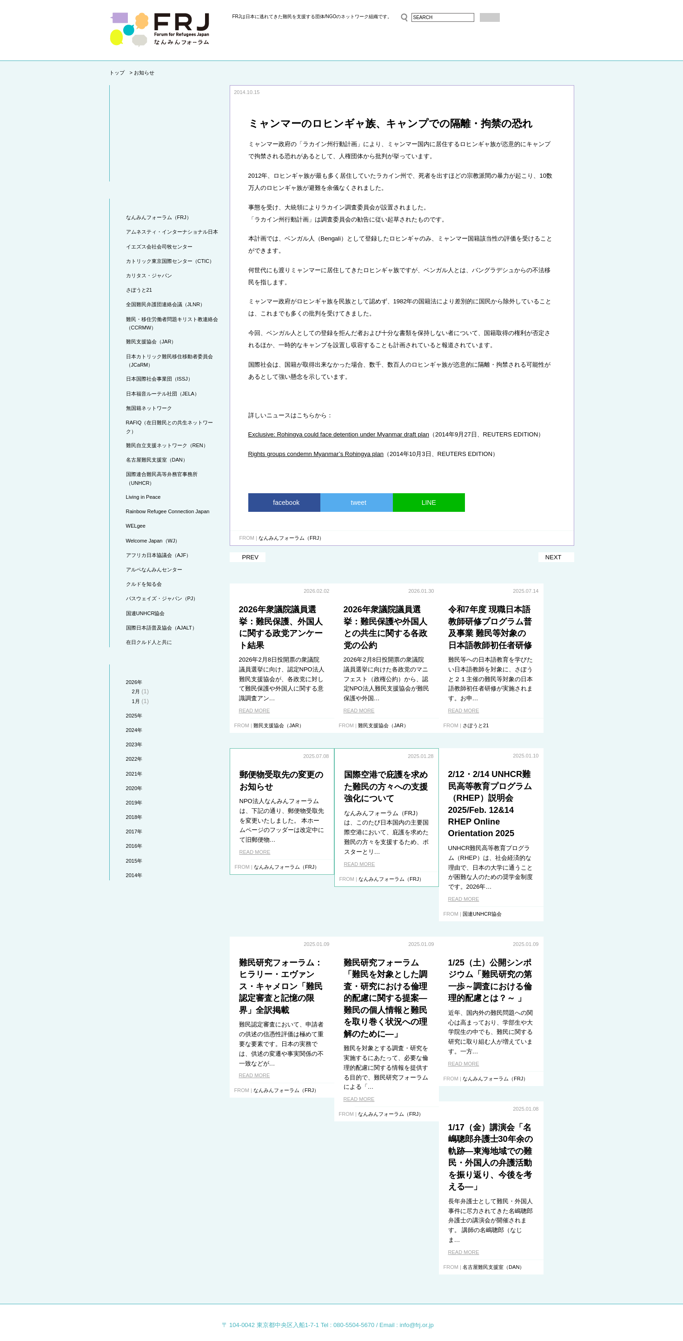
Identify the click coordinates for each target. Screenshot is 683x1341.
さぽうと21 (139, 290)
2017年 (134, 831)
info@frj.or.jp (416, 1290)
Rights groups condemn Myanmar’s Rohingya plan (316, 453)
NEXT (553, 557)
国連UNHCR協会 (145, 613)
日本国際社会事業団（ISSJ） (159, 379)
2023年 (134, 744)
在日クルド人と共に (149, 642)
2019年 (134, 802)
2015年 (134, 861)
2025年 (134, 715)
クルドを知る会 (144, 584)
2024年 (134, 730)
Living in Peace (143, 497)
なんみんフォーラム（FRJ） (159, 217)
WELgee (136, 526)
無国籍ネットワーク (149, 408)
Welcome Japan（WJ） (153, 540)
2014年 (134, 875)
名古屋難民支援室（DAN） (157, 460)
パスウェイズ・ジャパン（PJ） (162, 598)
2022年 (134, 759)
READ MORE (254, 710)
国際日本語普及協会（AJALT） (161, 627)
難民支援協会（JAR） (151, 341)
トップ (117, 72)
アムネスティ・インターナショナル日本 (172, 232)
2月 (136, 691)
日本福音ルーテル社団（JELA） (162, 393)
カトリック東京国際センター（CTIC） (170, 261)
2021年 (134, 774)
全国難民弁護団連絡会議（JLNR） (166, 304)
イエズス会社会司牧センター (159, 246)
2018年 (134, 817)
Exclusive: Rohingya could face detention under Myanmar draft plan (339, 434)
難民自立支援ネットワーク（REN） (167, 445)
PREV (250, 557)
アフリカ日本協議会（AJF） (159, 555)
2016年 (134, 846)
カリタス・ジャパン (149, 275)
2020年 (134, 788)
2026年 (134, 682)
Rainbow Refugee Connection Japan (168, 511)
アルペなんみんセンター (154, 569)
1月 (136, 701)
